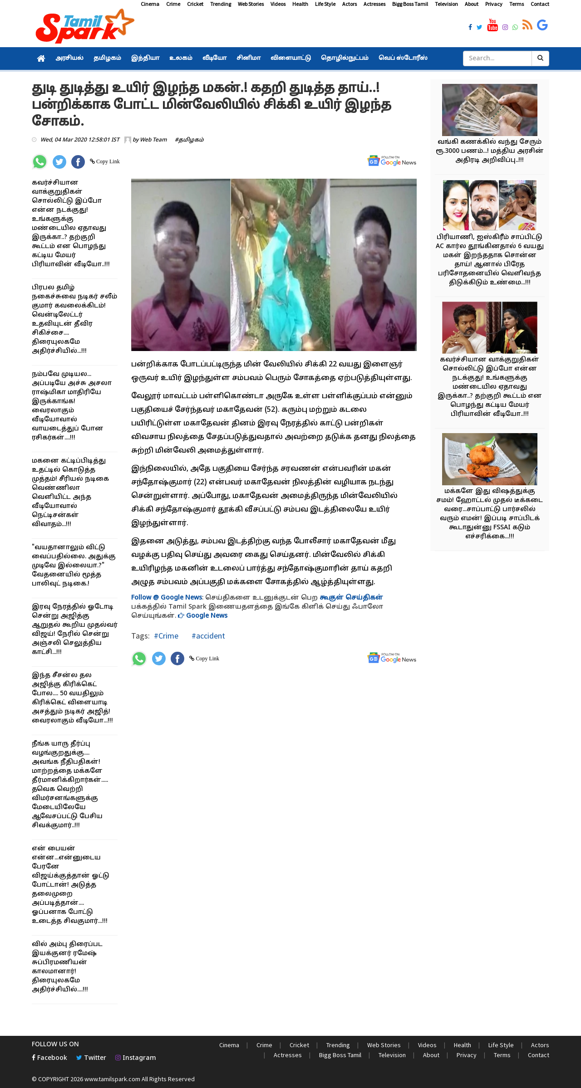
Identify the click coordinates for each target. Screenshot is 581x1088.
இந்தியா (145, 58)
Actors (349, 3)
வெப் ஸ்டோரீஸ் (403, 58)
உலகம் (180, 58)
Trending (220, 3)
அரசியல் (69, 58)
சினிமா (248, 58)
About (471, 3)
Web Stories (251, 3)
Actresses (374, 3)
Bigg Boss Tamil (410, 3)
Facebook (49, 1058)
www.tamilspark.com (112, 1079)
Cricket (195, 3)
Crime (173, 3)
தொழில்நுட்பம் (345, 58)
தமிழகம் (107, 58)
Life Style (325, 3)
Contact (540, 3)
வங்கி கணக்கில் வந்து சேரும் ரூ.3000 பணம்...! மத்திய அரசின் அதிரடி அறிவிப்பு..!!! (490, 151)
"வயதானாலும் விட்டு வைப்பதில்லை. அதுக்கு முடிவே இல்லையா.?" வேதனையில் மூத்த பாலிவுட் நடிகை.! (74, 566)
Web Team (153, 140)
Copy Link (107, 161)
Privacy (493, 3)
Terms (516, 3)
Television (446, 3)
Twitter (91, 1058)
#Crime (166, 635)
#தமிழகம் (189, 140)
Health (300, 3)
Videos (278, 3)
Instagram (135, 1058)
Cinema (150, 3)
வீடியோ (214, 58)
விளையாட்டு (291, 58)
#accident (207, 635)
